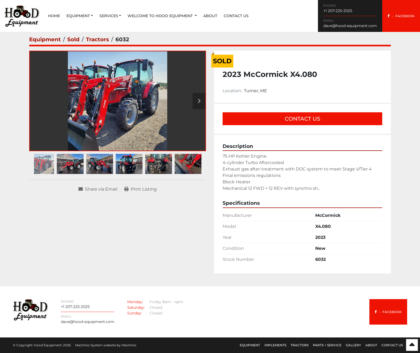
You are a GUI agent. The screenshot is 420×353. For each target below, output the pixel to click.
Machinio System (89, 345)
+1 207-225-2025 (337, 10)
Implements (275, 345)
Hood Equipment (48, 345)
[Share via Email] (98, 189)
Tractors (300, 345)
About (210, 15)
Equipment (78, 15)
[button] (79, 16)
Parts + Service (327, 345)
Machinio (129, 345)
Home (54, 15)
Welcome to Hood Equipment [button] (161, 15)
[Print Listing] (140, 189)
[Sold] (73, 39)
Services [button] (108, 15)
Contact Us (236, 15)
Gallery (353, 345)
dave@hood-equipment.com (350, 25)
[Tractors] (97, 39)
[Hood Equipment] (30, 309)
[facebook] (401, 16)
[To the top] (412, 345)
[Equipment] (45, 39)
